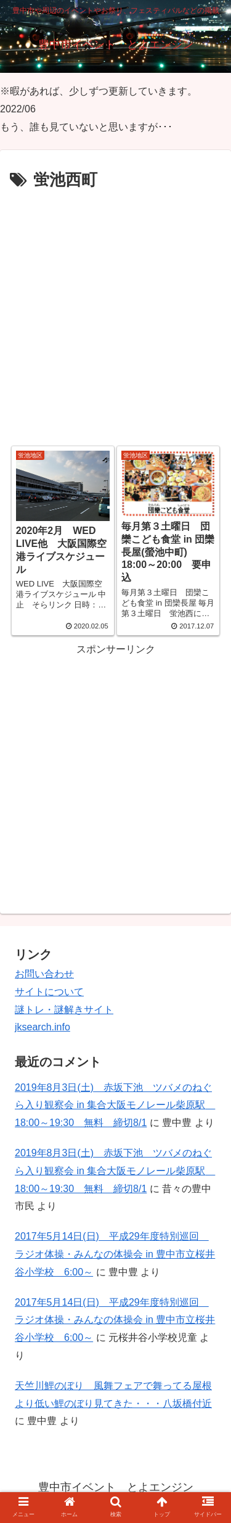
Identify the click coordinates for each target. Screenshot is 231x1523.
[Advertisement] (115, 316)
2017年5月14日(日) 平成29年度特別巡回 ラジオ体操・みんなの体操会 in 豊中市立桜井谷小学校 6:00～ (115, 1254)
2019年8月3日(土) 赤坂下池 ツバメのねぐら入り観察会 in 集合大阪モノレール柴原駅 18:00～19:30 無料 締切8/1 (115, 1105)
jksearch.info (42, 1027)
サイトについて (49, 992)
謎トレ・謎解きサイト (64, 1009)
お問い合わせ (44, 974)
